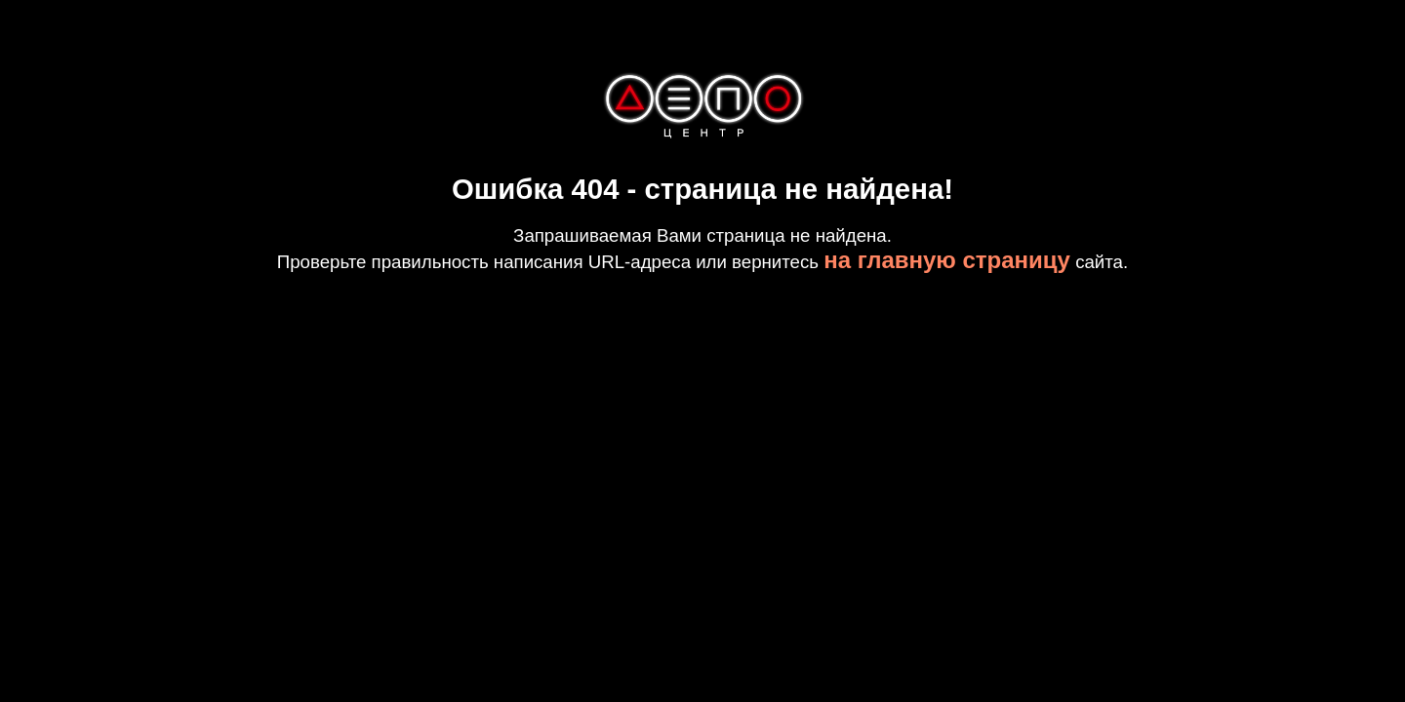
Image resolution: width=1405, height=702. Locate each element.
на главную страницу (946, 260)
